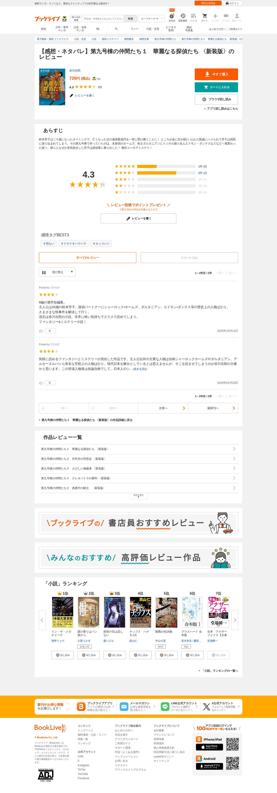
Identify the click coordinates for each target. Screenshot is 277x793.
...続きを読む (139, 369)
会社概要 (159, 730)
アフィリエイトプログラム (130, 769)
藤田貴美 (199, 640)
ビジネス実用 (171, 29)
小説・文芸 (152, 28)
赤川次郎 (75, 70)
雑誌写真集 (189, 29)
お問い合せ (121, 760)
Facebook (83, 778)
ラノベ (134, 28)
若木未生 (186, 640)
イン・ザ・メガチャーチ (61, 633)
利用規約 (159, 743)
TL (116, 28)
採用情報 (159, 739)
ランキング (84, 743)
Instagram (83, 765)
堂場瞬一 (212, 640)
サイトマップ (161, 760)
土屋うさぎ (83, 640)
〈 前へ (219, 273)
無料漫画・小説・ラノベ (92, 734)
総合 (43, 28)
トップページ (85, 730)
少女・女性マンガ (80, 29)
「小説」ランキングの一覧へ (219, 670)
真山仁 (133, 640)
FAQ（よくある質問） (128, 752)
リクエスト (121, 765)
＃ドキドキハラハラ (73, 243)
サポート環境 (122, 747)
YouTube (83, 773)
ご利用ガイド (235, 29)
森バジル (108, 640)
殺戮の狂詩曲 (163, 631)
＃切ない (48, 243)
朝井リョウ (58, 640)
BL (98, 28)
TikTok (81, 769)
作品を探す (121, 734)
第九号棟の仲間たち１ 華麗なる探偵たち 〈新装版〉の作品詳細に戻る (87, 420)
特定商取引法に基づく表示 (169, 752)
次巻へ (163, 408)
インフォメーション (126, 756)
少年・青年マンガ (61, 29)
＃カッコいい (101, 243)
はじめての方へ (217, 29)
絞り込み (76, 19)
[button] (63, 655)
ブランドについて (164, 734)
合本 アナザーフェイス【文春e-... (217, 635)
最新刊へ (213, 408)
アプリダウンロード (126, 739)
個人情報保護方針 (164, 747)
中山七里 (160, 640)
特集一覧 (83, 739)
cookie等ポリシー (164, 756)
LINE (81, 756)
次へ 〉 (233, 273)
